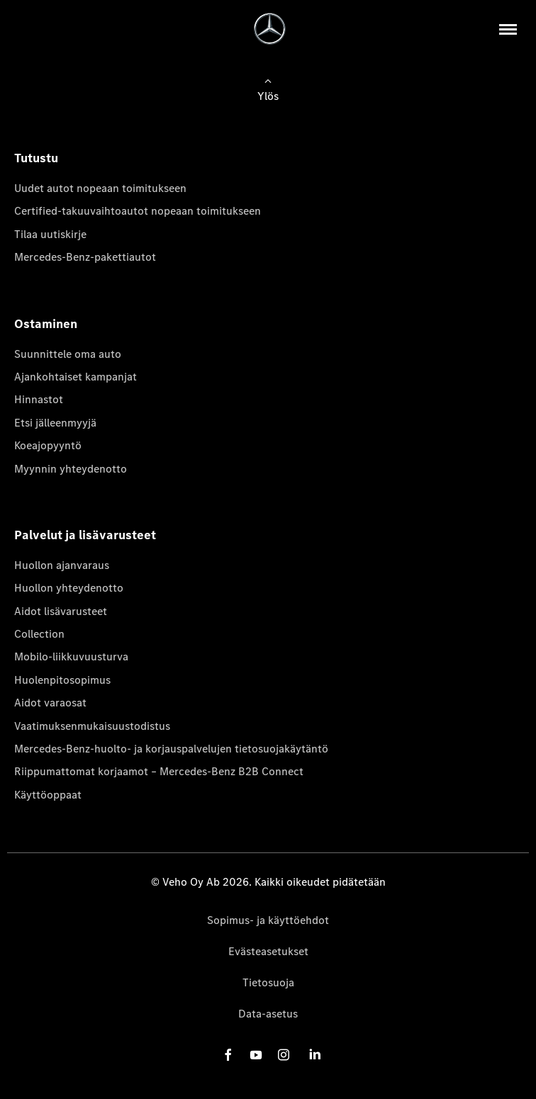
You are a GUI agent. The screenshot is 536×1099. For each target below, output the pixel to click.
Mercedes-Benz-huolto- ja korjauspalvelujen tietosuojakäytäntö (171, 748)
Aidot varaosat (50, 702)
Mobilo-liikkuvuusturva (71, 656)
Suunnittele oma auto (67, 353)
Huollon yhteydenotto (68, 587)
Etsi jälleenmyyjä (55, 422)
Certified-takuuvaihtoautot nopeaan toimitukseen (137, 210)
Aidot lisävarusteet (60, 611)
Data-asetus (268, 1013)
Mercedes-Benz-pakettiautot (85, 256)
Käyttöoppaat (48, 794)
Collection (39, 633)
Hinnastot (38, 399)
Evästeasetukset (268, 951)
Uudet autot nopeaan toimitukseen (100, 188)
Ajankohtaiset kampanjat (75, 376)
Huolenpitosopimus (62, 679)
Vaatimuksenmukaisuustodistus (92, 725)
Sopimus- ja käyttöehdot (268, 920)
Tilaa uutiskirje (50, 234)
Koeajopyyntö (48, 445)
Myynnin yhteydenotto (70, 468)
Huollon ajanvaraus (61, 565)
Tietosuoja (268, 982)
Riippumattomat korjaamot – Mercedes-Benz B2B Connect (158, 771)
